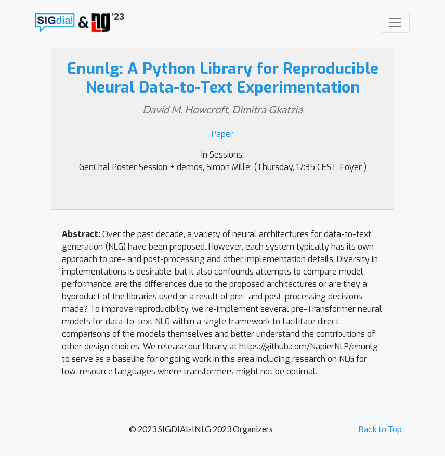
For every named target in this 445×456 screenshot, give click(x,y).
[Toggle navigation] (395, 22)
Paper (222, 133)
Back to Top (380, 429)
